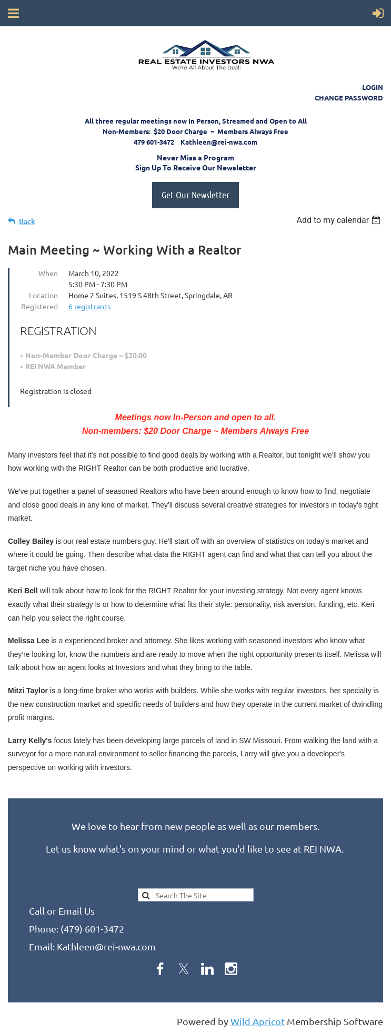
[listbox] (339, 220)
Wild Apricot (257, 1021)
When (48, 273)
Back (27, 221)
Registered (39, 306)
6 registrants (89, 306)
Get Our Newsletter (195, 194)
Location (43, 295)
